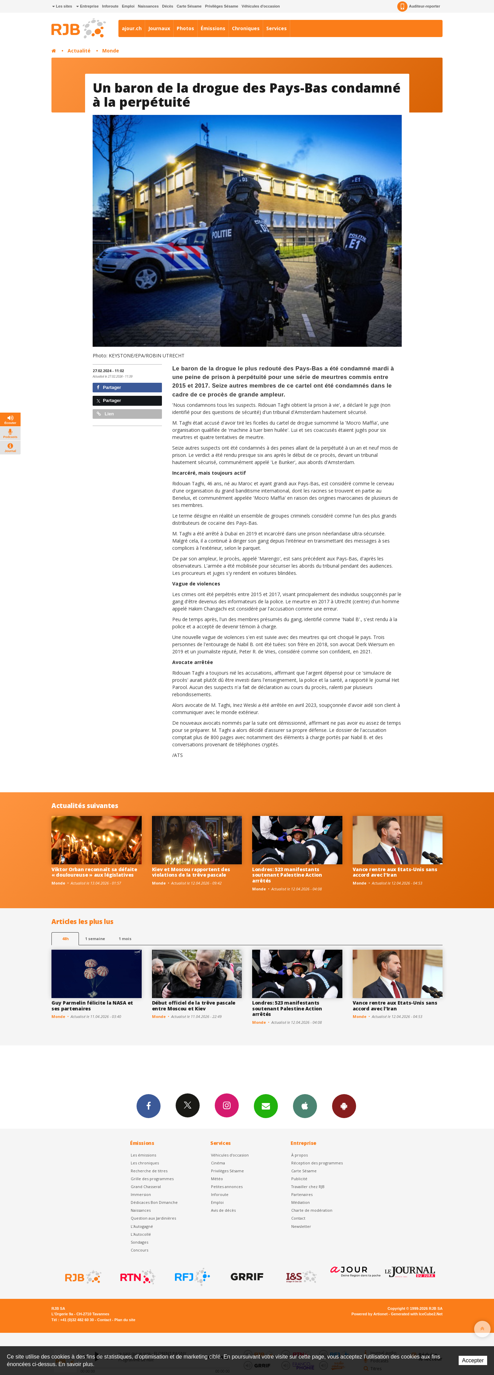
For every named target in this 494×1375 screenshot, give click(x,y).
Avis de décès (223, 1210)
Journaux (159, 28)
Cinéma (218, 1163)
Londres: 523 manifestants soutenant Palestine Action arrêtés (287, 875)
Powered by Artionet (370, 1314)
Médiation (300, 1202)
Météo (217, 1178)
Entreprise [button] (87, 6)
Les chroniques (145, 1163)
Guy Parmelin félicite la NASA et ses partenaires (92, 1005)
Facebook (149, 1105)
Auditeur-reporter (418, 6)
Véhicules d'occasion (261, 6)
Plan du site (124, 1320)
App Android (344, 1105)
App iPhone (305, 1105)
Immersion (141, 1194)
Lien (105, 413)
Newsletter (301, 1226)
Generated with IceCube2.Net (417, 1314)
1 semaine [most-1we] (95, 938)
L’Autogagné (142, 1226)
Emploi (128, 6)
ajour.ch (132, 28)
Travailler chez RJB (308, 1186)
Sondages (139, 1242)
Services (276, 28)
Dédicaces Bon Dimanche (154, 1202)
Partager (109, 387)
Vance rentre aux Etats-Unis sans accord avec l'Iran (395, 872)
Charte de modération (311, 1210)
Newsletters (266, 1105)
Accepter (473, 1360)
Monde (110, 50)
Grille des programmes (152, 1178)
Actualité (79, 50)
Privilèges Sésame (221, 6)
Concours (139, 1250)
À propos (299, 1155)
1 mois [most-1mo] (125, 938)
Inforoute (110, 6)
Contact (298, 1218)
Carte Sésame (189, 6)
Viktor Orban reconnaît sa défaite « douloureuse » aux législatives (94, 872)
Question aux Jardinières (153, 1218)
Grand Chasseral (146, 1186)
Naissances (148, 6)
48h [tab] (65, 938)
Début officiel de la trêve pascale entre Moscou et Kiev (193, 1005)
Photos (185, 28)
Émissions (213, 28)
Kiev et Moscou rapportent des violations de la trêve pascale (191, 872)
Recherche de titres (149, 1171)
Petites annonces (227, 1186)
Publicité (299, 1178)
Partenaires (302, 1194)
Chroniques (246, 28)
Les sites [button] (62, 6)
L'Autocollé (141, 1234)
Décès (167, 6)
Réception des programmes (317, 1163)
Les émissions (143, 1155)
